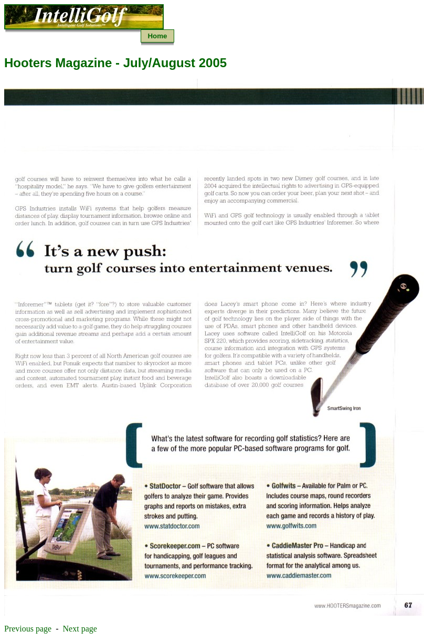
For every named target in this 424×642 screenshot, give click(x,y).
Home (157, 36)
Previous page (27, 628)
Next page (80, 628)
